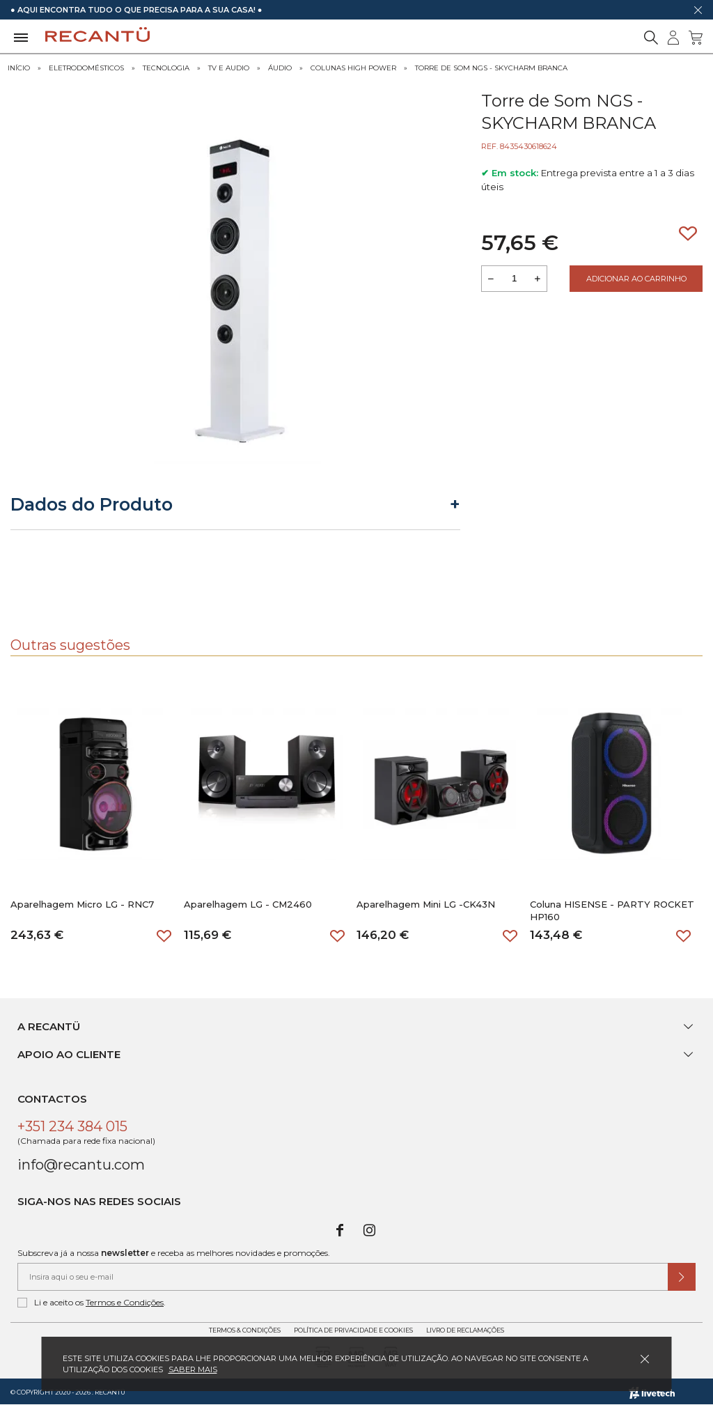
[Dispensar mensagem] (698, 10)
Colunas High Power (353, 67)
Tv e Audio (228, 67)
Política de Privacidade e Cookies (353, 1330)
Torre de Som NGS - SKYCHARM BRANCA (491, 67)
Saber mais (193, 1369)
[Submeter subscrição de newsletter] (682, 1277)
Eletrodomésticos (86, 67)
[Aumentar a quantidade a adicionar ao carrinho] (537, 278)
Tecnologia (166, 67)
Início (19, 67)
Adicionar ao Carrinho (636, 279)
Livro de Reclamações (465, 1330)
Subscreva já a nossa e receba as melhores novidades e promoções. (173, 1253)
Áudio (280, 67)
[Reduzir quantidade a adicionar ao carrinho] (491, 278)
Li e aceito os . (91, 1302)
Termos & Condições (245, 1330)
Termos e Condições (125, 1302)
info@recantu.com (81, 1164)
